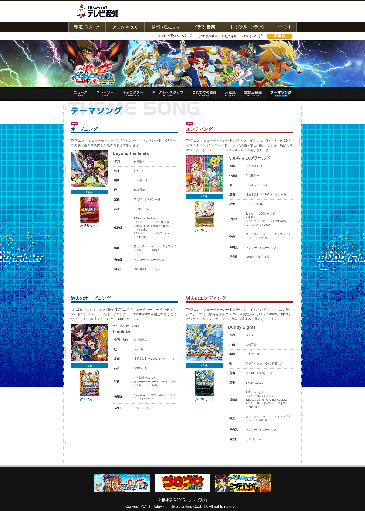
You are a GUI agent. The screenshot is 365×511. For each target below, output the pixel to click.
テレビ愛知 (97, 11)
